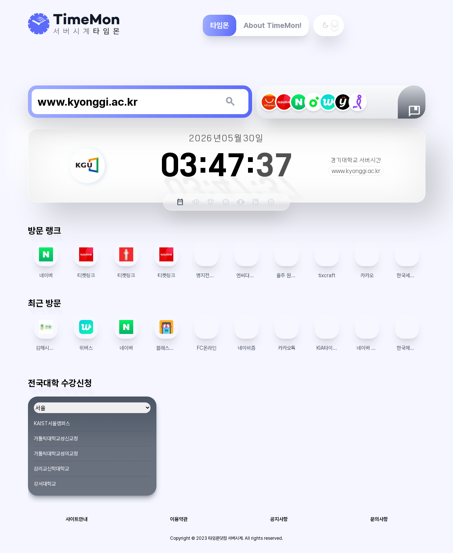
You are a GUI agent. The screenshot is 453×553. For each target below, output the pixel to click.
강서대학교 (45, 484)
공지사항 (279, 519)
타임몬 (219, 25)
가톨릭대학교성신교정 (56, 438)
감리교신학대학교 (51, 469)
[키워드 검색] (230, 101)
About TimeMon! (272, 25)
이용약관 (179, 519)
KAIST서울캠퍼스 (52, 423)
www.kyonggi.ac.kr (356, 171)
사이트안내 (77, 519)
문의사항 (379, 519)
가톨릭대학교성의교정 (56, 454)
